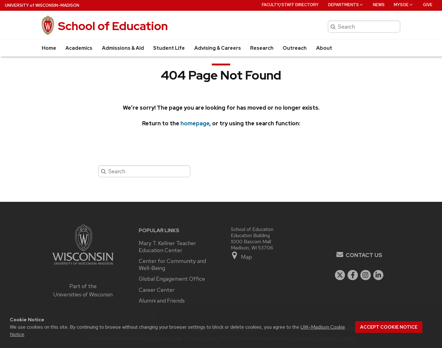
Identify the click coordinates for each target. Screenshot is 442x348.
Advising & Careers (217, 48)
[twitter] (340, 275)
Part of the (83, 290)
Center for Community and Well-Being (172, 265)
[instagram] (365, 275)
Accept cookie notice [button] (388, 327)
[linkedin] (378, 275)
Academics (78, 48)
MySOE (403, 4)
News (379, 4)
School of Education (113, 26)
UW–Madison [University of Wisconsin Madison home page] (42, 5)
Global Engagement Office (172, 279)
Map (241, 255)
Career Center (157, 290)
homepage (194, 123)
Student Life (169, 48)
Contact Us (364, 255)
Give (427, 4)
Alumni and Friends (162, 300)
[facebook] (352, 275)
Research (261, 48)
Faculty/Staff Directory (290, 4)
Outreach (295, 48)
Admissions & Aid (123, 48)
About (324, 48)
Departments (346, 4)
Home (49, 48)
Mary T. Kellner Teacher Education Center (167, 247)
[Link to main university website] (83, 265)
